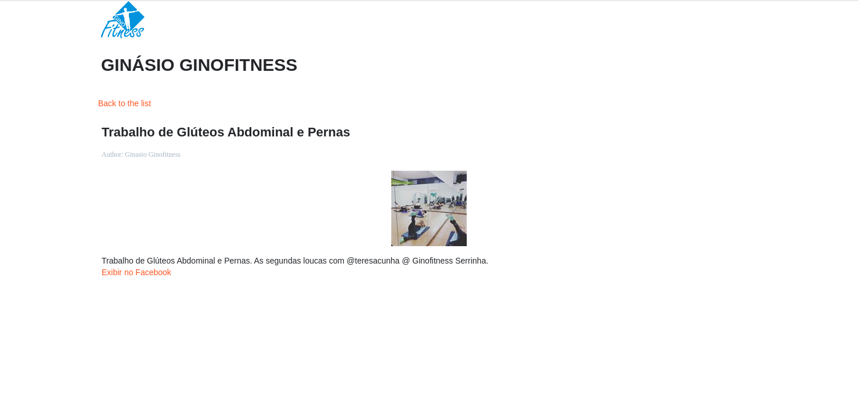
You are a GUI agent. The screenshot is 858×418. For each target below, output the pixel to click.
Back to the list (124, 103)
